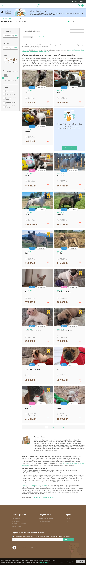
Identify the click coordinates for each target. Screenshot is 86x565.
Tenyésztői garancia (11, 102)
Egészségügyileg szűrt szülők (11, 98)
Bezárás (80, 562)
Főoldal (3, 18)
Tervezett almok (10, 91)
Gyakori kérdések (45, 521)
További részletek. (43, 562)
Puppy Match (17, 526)
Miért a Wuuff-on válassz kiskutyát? (43, 497)
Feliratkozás (68, 540)
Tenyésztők (16, 521)
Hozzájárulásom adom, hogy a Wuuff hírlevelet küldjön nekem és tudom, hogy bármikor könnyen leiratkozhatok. (42, 536)
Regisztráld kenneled (46, 518)
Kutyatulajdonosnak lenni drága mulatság (34, 485)
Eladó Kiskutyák (10, 18)
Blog (67, 521)
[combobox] (10, 36)
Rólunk (68, 518)
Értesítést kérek (69, 148)
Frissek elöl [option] (74, 31)
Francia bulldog (28, 37)
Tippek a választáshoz (19, 523)
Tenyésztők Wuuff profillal (10, 106)
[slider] (3, 78)
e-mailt (35, 548)
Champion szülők (10, 94)
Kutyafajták (16, 518)
